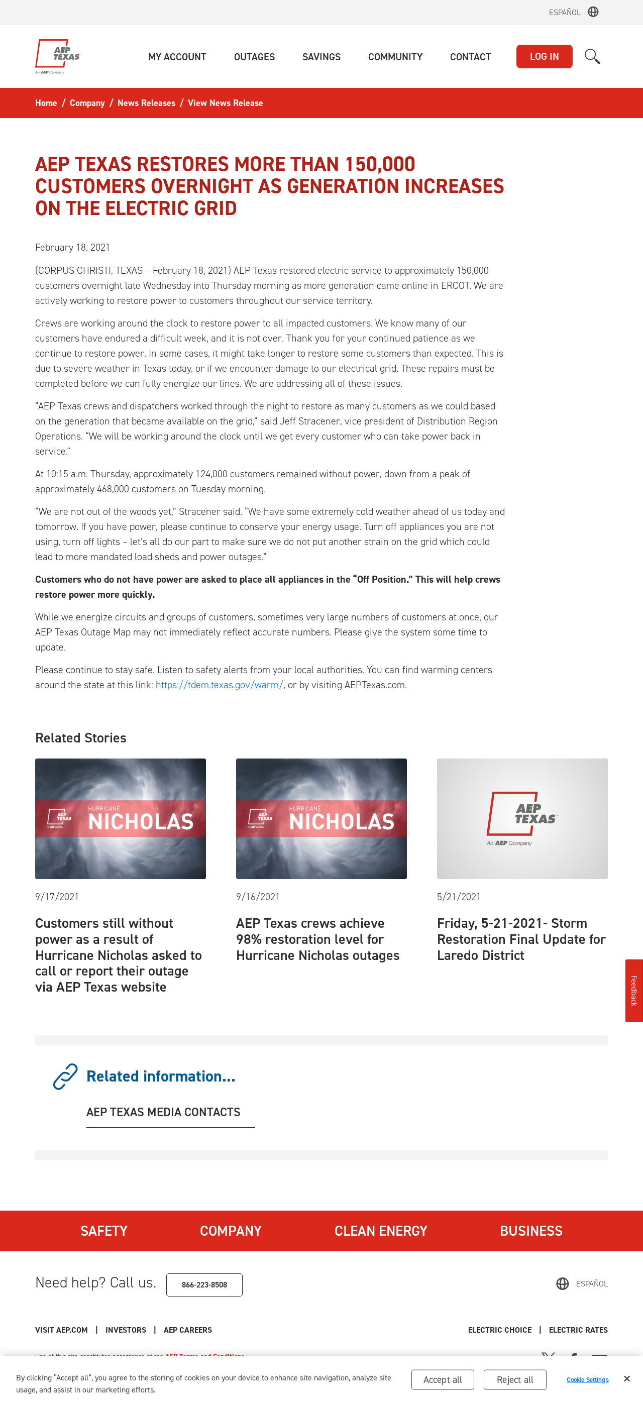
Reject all (515, 1382)
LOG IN (544, 56)
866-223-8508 (204, 1284)
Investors (125, 1330)
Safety (104, 1230)
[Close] (627, 1381)
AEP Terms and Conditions (205, 1356)
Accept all (443, 1382)
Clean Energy (381, 1230)
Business (531, 1230)
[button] (177, 56)
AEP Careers (188, 1330)
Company (231, 1230)
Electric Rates (578, 1330)
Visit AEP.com (61, 1330)
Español (565, 12)
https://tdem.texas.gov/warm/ (219, 684)
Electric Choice (499, 1330)
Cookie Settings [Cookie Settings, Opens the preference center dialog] (588, 1382)
